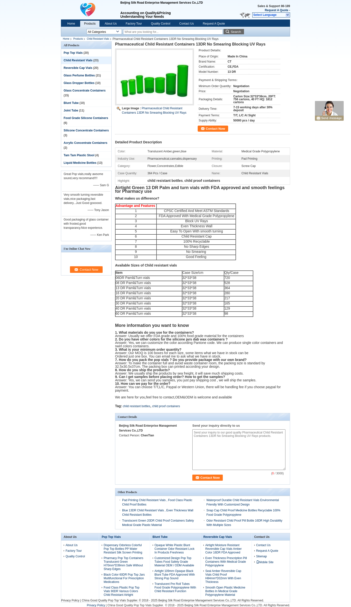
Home (71, 23)
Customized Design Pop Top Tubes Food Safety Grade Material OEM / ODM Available (174, 561)
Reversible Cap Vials (78, 68)
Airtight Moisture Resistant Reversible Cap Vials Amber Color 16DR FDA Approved (223, 548)
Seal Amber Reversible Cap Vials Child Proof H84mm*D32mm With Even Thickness (223, 576)
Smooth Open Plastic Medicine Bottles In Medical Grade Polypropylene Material (225, 591)
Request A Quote (276, 10)
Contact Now (215, 128)
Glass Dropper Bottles (79, 83)
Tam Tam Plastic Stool (79, 155)
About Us (111, 23)
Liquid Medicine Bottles (80, 163)
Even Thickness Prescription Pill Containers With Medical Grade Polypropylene (226, 561)
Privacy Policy (70, 600)
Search (236, 32)
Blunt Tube (71, 103)
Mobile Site (264, 562)
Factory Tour (134, 23)
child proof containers (166, 406)
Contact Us (186, 23)
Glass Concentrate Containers (85, 90)
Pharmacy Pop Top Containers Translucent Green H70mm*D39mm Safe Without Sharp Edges (123, 563)
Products (90, 23)
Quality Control (160, 23)
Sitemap (261, 556)
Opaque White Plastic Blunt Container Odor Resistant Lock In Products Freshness (175, 548)
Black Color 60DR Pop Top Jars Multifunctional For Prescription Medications (124, 578)
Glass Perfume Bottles (79, 75)
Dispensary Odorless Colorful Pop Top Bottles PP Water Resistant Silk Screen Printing (123, 548)
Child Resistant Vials (98, 38)
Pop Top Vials (73, 53)
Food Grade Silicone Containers (86, 118)
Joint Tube (71, 110)
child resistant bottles (136, 406)
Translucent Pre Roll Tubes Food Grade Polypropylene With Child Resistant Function (175, 587)
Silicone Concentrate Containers (86, 130)
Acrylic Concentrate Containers (85, 143)
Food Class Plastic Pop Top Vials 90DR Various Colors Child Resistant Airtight (121, 591)
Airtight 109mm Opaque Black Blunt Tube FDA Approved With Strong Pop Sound (175, 574)
